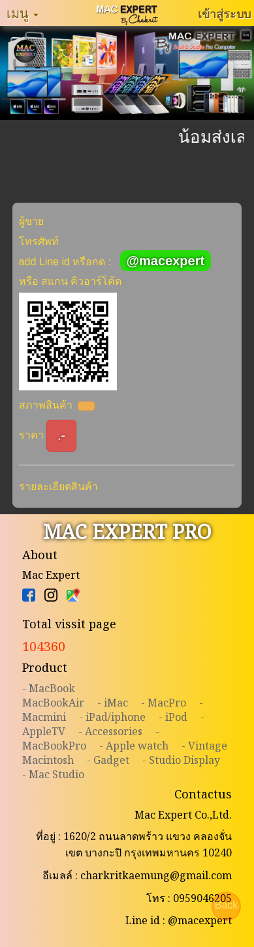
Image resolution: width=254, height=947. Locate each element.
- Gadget (108, 760)
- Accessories (110, 731)
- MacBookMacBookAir (53, 695)
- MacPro (163, 702)
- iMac (112, 702)
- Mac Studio (53, 774)
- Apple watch (133, 745)
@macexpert (166, 261)
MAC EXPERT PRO (127, 531)
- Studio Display (181, 760)
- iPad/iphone (112, 717)
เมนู (23, 13)
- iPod (173, 717)
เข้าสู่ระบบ (224, 14)
